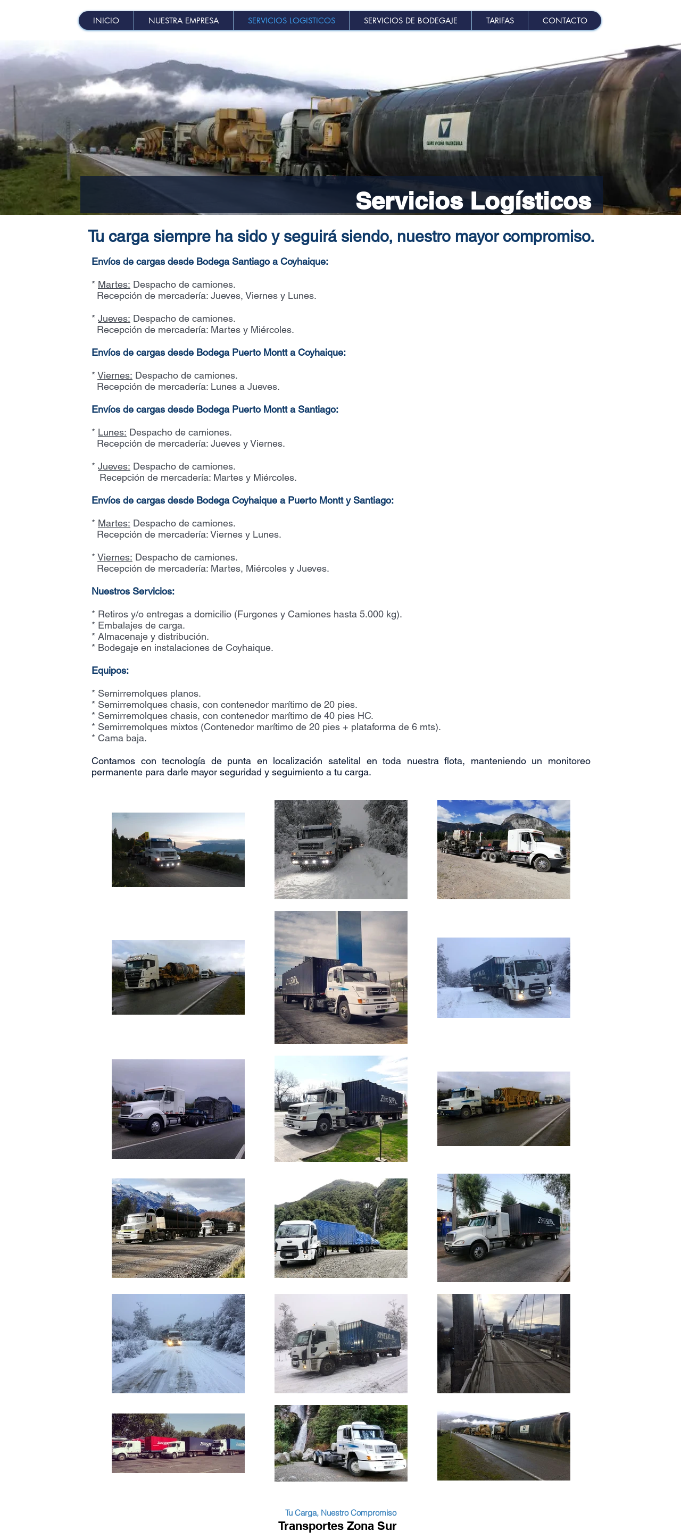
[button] (499, 20)
